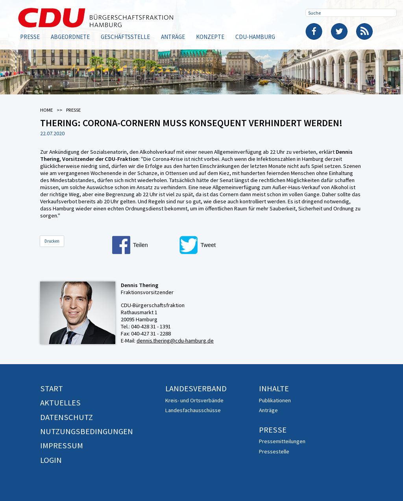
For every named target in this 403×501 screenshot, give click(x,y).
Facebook (314, 31)
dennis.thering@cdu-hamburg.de (175, 340)
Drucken (51, 241)
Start (51, 388)
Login (51, 460)
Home (46, 110)
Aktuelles (60, 403)
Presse (30, 37)
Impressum (61, 445)
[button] (143, 245)
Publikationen (275, 400)
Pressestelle (274, 451)
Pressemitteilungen (282, 441)
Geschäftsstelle (125, 37)
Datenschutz (66, 417)
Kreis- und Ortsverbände (194, 400)
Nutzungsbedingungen (86, 431)
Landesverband (196, 388)
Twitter (339, 31)
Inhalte (274, 388)
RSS (364, 31)
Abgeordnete (70, 37)
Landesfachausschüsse (193, 410)
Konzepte (210, 37)
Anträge (173, 37)
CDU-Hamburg (255, 37)
